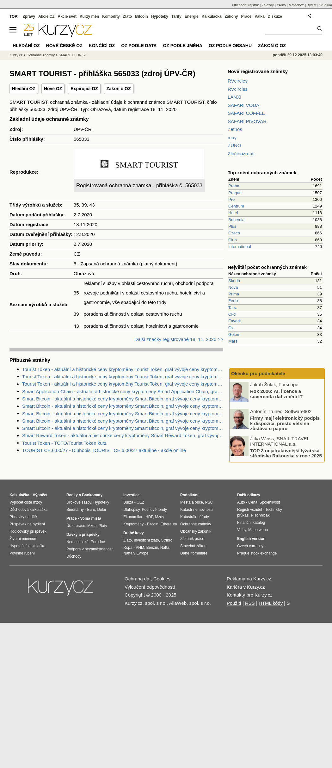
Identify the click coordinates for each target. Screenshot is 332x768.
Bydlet (312, 5)
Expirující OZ (84, 88)
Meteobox (296, 5)
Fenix (233, 300)
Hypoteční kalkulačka (27, 546)
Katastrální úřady (194, 517)
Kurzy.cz (15, 55)
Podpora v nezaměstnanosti (90, 549)
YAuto (281, 5)
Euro (91, 509)
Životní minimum (23, 538)
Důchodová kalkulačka (28, 509)
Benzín (152, 547)
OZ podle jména (182, 45)
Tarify (176, 16)
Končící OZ (102, 45)
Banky (72, 495)
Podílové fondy (154, 509)
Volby (241, 530)
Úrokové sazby (78, 502)
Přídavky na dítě (23, 517)
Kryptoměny (133, 524)
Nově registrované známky (258, 71)
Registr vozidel (249, 509)
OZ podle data (139, 45)
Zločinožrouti (241, 153)
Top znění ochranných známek (262, 172)
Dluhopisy (131, 509)
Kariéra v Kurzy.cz (246, 587)
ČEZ (140, 502)
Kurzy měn (89, 16)
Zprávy (29, 16)
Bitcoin (141, 16)
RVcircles (238, 81)
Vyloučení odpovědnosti (150, 587)
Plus (232, 226)
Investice (131, 495)
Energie (192, 16)
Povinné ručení (22, 553)
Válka (259, 16)
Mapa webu (258, 530)
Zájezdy (267, 5)
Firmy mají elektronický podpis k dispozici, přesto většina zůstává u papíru (285, 423)
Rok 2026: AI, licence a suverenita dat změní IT (276, 393)
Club (232, 240)
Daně (184, 553)
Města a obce (191, 502)
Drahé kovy (133, 533)
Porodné (98, 542)
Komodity (111, 16)
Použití (234, 603)
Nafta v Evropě (135, 553)
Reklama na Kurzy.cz (249, 578)
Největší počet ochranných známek (267, 267)
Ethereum (168, 524)
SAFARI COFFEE (246, 113)
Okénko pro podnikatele (258, 373)
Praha (233, 185)
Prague (235, 192)
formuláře (199, 553)
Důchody (73, 556)
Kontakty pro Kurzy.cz (250, 595)
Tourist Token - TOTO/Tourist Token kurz (64, 443)
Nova (233, 287)
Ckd (232, 314)
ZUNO (234, 145)
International (239, 246)
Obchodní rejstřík (245, 5)
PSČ (209, 502)
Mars (232, 341)
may (232, 137)
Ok (231, 327)
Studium (325, 5)
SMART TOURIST (73, 55)
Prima (233, 294)
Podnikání (189, 495)
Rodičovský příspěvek (27, 531)
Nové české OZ (64, 45)
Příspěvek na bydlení (27, 524)
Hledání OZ (23, 88)
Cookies (161, 578)
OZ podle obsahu (230, 45)
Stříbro (166, 540)
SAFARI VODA (243, 105)
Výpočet (40, 495)
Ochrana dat (138, 578)
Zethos (235, 129)
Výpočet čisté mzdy (25, 502)
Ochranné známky (41, 55)
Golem (234, 334)
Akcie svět (67, 16)
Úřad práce (75, 525)
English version (251, 538)
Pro (231, 199)
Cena (252, 502)
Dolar (101, 509)
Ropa (127, 547)
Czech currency (250, 546)
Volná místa (90, 518)
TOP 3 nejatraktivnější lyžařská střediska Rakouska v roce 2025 (286, 453)
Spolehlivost (270, 502)
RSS (250, 603)
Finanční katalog (251, 522)
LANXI (234, 97)
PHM (140, 547)
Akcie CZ (46, 16)
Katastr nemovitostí (196, 509)
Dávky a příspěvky (83, 534)
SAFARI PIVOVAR (247, 121)
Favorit (234, 321)
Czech (234, 233)
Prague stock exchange (257, 553)
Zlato (127, 16)
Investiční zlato (146, 540)
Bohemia (236, 219)
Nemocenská (77, 542)
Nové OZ (53, 88)
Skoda (234, 280)
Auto (241, 502)
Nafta (164, 547)
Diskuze (275, 16)
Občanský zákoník (195, 531)
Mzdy (159, 517)
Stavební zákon (193, 546)
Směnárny (75, 509)
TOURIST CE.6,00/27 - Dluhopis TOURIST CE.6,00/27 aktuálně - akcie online (104, 450)
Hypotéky (159, 16)
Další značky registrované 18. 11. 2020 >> (178, 339)
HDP (149, 517)
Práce (246, 16)
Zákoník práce (192, 538)
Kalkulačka (212, 16)
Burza (128, 502)
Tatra (232, 307)
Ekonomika (132, 517)
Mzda (91, 525)
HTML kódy (271, 603)
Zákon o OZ (119, 88)
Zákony (231, 16)
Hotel (233, 212)
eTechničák (260, 515)
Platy (103, 525)
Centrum (236, 206)
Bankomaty (92, 495)
